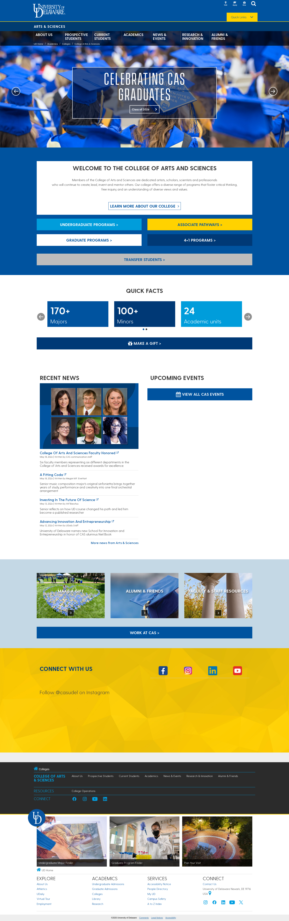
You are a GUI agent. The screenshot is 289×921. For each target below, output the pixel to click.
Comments (144, 918)
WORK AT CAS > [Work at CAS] (144, 632)
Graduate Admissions (105, 888)
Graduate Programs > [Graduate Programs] (89, 240)
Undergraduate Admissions (108, 884)
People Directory (157, 888)
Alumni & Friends (220, 36)
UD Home (38, 44)
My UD (151, 894)
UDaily (40, 894)
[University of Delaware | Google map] (210, 893)
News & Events (159, 36)
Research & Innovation (192, 36)
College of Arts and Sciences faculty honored (77, 453)
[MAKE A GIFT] (71, 596)
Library (96, 898)
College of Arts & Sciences (87, 44)
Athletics (42, 888)
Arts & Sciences (49, 26)
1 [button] (143, 330)
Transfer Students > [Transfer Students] (144, 259)
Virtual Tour (43, 898)
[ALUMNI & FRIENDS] (144, 596)
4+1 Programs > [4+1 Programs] (200, 240)
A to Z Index (154, 903)
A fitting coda (51, 474)
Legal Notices (157, 918)
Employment (44, 903)
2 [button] (146, 330)
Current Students (102, 36)
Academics (133, 35)
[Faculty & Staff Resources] (218, 596)
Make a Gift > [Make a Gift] (144, 343)
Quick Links (238, 17)
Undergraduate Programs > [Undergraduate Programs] (89, 224)
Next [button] (248, 317)
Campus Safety (156, 898)
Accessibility (170, 918)
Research (97, 903)
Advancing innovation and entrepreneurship (75, 521)
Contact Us (209, 884)
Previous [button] (41, 317)
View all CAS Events (200, 394)
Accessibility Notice (159, 884)
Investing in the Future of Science (67, 500)
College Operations (83, 791)
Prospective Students (76, 36)
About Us (44, 35)
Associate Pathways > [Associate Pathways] (200, 224)
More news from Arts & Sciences (114, 543)
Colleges (66, 44)
